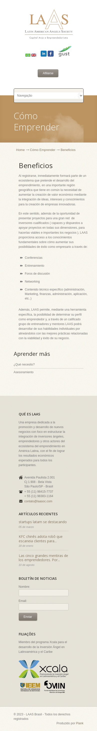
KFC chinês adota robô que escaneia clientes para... (41, 538)
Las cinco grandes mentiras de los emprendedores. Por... (43, 557)
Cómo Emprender (43, 150)
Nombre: (24, 586)
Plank (79, 723)
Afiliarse (48, 73)
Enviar (28, 617)
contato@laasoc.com (38, 501)
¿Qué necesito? (24, 364)
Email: (23, 601)
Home (20, 150)
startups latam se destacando (43, 521)
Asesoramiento (24, 372)
